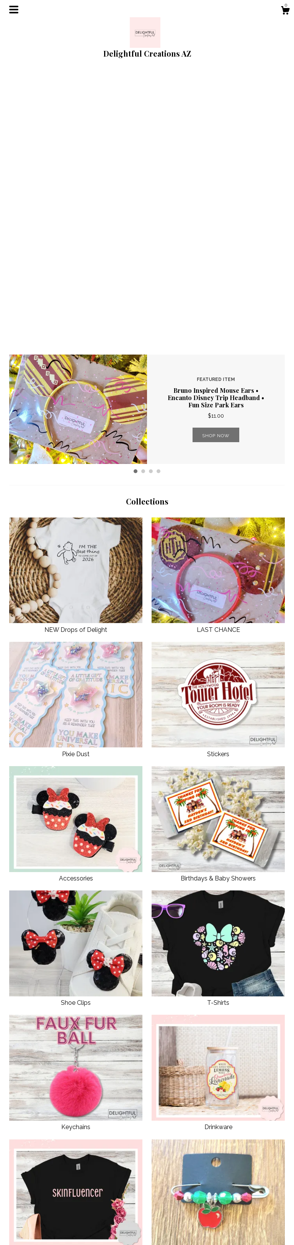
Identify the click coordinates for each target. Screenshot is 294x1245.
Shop (86, 1190)
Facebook (164, 1199)
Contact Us (94, 1227)
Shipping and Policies (107, 1218)
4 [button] (158, 198)
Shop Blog (165, 1190)
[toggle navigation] (13, 9)
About (87, 1209)
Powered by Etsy (244, 1216)
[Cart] (285, 11)
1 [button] (135, 198)
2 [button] (143, 198)
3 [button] (151, 198)
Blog (86, 1199)
